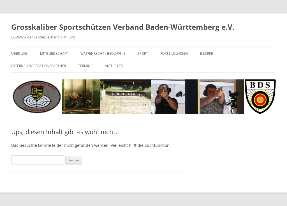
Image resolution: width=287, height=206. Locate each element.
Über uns (19, 53)
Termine (85, 65)
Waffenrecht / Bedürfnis (102, 53)
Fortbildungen (174, 53)
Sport (143, 53)
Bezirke (206, 53)
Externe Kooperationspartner (38, 65)
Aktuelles (114, 65)
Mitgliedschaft (54, 53)
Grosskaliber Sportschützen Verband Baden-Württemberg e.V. (122, 27)
